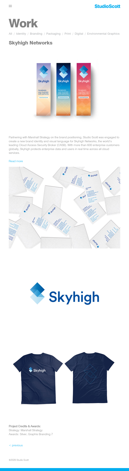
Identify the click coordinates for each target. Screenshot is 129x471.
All (10, 33)
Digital (79, 33)
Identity (21, 33)
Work (23, 24)
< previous (16, 445)
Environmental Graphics (103, 33)
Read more (16, 161)
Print (67, 33)
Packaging (53, 33)
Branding (36, 33)
